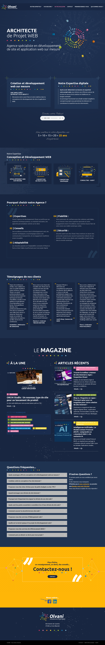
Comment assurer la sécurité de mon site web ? (24, 511)
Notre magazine (60, 6)
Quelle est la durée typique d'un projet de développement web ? (30, 523)
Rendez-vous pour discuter (81, 486)
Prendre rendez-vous (82, 6)
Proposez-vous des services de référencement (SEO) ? (26, 529)
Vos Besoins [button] (48, 6)
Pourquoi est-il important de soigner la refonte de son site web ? (30, 499)
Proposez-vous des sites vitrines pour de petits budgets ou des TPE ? (32, 487)
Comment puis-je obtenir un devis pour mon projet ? (25, 535)
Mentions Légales (89, 642)
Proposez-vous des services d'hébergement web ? (25, 517)
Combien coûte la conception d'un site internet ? (24, 481)
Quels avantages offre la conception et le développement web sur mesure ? (34, 475)
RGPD (96, 642)
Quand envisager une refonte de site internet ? (24, 493)
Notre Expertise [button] (35, 6)
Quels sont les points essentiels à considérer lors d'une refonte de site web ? (34, 505)
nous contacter (84, 484)
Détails (11, 406)
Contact (70, 6)
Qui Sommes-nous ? (97, 6)
